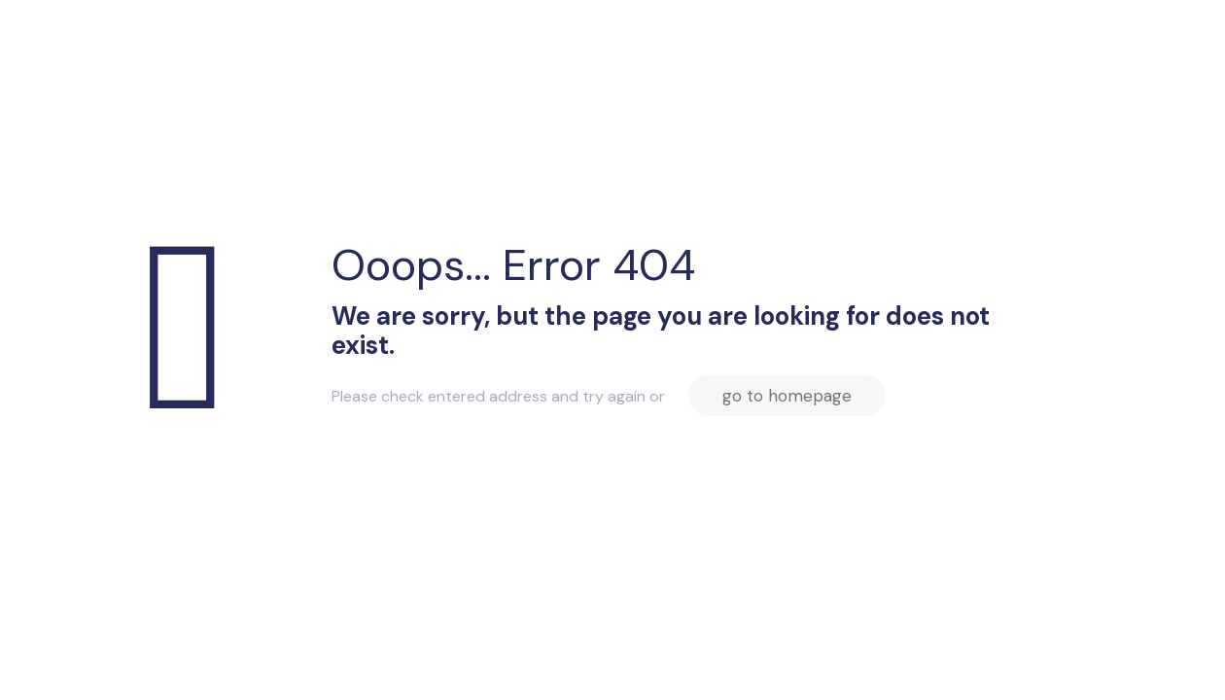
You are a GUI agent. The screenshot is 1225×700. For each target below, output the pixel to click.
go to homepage (787, 395)
